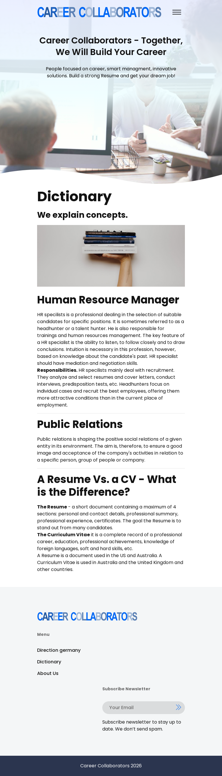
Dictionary (49, 661)
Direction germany (59, 650)
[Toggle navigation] (177, 12)
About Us (48, 673)
